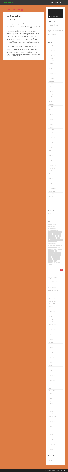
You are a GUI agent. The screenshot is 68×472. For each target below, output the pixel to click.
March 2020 (51, 91)
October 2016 (52, 137)
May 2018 (51, 109)
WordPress (63, 470)
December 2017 (52, 119)
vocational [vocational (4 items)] (50, 264)
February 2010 (52, 181)
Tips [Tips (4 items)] (49, 260)
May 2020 (51, 88)
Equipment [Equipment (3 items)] (50, 234)
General (51, 213)
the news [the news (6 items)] (58, 258)
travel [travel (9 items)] (55, 260)
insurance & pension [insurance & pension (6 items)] (52, 243)
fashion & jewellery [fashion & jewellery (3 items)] (56, 234)
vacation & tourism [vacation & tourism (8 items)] (51, 262)
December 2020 (52, 71)
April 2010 (51, 175)
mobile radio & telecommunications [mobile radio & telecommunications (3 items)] (54, 249)
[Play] (49, 16)
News (50, 215)
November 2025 (52, 48)
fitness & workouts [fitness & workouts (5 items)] (51, 236)
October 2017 (52, 124)
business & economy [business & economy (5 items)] (52, 228)
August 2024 (51, 60)
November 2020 (52, 73)
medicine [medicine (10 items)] (49, 247)
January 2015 (52, 160)
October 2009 (52, 191)
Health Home (8, 2)
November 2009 (52, 188)
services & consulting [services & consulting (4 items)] (56, 256)
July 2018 (51, 106)
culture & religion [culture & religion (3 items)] (51, 230)
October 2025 (52, 50)
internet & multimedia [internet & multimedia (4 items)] (52, 245)
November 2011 (52, 168)
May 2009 (51, 196)
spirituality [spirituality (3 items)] (50, 258)
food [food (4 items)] (57, 236)
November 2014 (52, 163)
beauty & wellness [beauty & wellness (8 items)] (51, 226)
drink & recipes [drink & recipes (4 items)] (51, 232)
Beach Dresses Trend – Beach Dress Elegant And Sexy (54, 25)
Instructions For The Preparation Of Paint (55, 31)
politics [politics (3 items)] (49, 255)
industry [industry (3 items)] (54, 241)
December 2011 (52, 165)
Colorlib (54, 470)
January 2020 (52, 96)
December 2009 (52, 186)
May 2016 (51, 147)
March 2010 (51, 178)
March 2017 (51, 135)
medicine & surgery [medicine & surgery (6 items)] (56, 247)
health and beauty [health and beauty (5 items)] (51, 239)
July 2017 (51, 132)
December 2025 (52, 45)
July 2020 (51, 83)
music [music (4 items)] (53, 251)
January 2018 (52, 117)
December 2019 (52, 99)
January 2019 (52, 101)
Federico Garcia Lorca (52, 28)
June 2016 (51, 145)
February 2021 (52, 65)
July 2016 (51, 142)
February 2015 (52, 158)
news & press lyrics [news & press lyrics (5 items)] (51, 253)
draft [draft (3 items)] (56, 230)
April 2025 (51, 53)
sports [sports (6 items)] (54, 258)
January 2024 (52, 63)
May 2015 (51, 152)
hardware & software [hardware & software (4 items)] (52, 237)
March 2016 (51, 150)
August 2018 (51, 104)
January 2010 (52, 183)
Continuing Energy (15, 16)
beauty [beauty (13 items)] (54, 224)
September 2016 (52, 140)
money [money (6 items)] (49, 251)
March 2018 (51, 114)
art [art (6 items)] (48, 224)
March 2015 (51, 155)
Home (52, 2)
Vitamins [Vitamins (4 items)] (57, 262)
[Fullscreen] (61, 16)
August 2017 (51, 129)
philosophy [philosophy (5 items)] (58, 253)
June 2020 (51, 86)
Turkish (61, 2)
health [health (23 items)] (58, 237)
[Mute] (59, 16)
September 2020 (52, 78)
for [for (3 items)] (59, 236)
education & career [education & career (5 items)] (58, 232)
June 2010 (51, 170)
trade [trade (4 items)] (52, 260)
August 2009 (51, 193)
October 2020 (52, 76)
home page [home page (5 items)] (50, 241)
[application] (55, 13)
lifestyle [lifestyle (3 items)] (60, 245)
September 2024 (52, 58)
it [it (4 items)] (57, 245)
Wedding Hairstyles (52, 34)
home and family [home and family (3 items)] (59, 239)
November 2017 (52, 122)
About (56, 2)
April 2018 (51, 111)
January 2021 (52, 68)
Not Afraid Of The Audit (53, 37)
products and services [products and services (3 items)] (56, 255)
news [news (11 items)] (56, 251)
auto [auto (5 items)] (51, 224)
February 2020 (52, 94)
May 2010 (51, 173)
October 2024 (52, 55)
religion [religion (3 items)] (49, 256)
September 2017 (52, 127)
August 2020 (51, 81)
